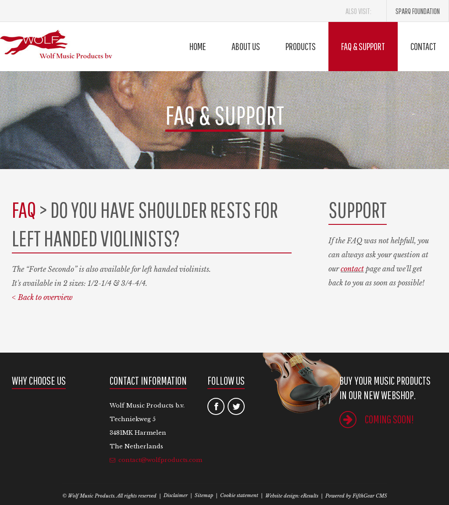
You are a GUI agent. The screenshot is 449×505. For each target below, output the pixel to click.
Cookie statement (239, 495)
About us (246, 46)
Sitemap (204, 495)
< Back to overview (42, 297)
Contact (423, 46)
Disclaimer (176, 495)
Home (197, 46)
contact (352, 268)
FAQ (24, 209)
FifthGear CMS (370, 496)
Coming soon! (376, 419)
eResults (309, 496)
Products (300, 46)
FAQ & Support (363, 46)
